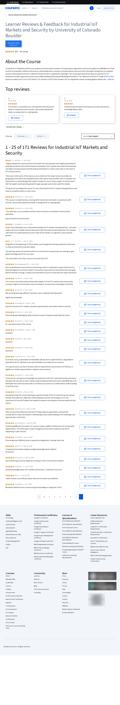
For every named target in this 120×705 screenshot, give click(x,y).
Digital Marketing (11, 531)
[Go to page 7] (76, 496)
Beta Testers (38, 583)
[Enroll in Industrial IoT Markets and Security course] (13, 43)
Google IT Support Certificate (44, 532)
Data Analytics (10, 528)
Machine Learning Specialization (72, 546)
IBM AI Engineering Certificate (44, 544)
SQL (7, 548)
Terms (64, 583)
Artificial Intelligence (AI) (14, 521)
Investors (65, 579)
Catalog (8, 589)
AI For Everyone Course (70, 528)
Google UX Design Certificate (43, 541)
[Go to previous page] (39, 496)
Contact (64, 596)
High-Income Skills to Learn (99, 547)
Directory (65, 603)
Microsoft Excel (11, 538)
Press (64, 576)
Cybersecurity (10, 524)
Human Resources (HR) (13, 534)
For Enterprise (10, 606)
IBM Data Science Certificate (43, 553)
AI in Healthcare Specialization (72, 531)
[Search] (92, 8)
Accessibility (66, 593)
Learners (37, 576)
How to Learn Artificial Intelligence (97, 551)
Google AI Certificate (41, 518)
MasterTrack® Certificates (14, 599)
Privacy (64, 586)
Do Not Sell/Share (68, 613)
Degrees (9, 603)
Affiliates (65, 606)
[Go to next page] (81, 496)
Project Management (13, 541)
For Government (11, 609)
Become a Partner (12, 616)
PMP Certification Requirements (101, 556)
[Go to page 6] (71, 496)
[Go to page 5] (65, 496)
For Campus (10, 613)
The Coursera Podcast (41, 589)
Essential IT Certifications (98, 538)
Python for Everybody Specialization (69, 556)
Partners (37, 579)
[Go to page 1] (44, 496)
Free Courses (10, 622)
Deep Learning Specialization (71, 534)
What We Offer (10, 579)
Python (8, 544)
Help (63, 589)
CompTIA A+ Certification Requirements (98, 528)
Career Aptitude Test (97, 518)
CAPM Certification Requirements (96, 522)
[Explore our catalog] (26, 8)
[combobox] (65, 8)
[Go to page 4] (60, 496)
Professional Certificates (14, 596)
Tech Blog (37, 593)
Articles (64, 599)
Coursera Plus (10, 593)
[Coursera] (12, 8)
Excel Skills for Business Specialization (70, 539)
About (8, 576)
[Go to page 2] (49, 496)
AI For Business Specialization (72, 524)
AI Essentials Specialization (71, 521)
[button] (35, 8)
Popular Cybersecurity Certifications (97, 560)
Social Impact (10, 619)
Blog (35, 586)
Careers (8, 586)
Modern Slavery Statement (71, 609)
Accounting (9, 518)
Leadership (9, 583)
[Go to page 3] (55, 496)
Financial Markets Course (70, 543)
